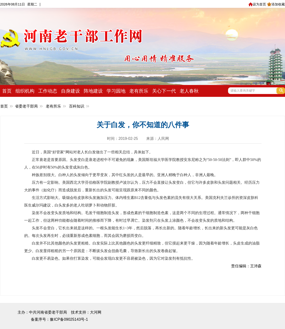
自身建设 (70, 91)
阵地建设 (93, 91)
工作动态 (47, 91)
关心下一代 (164, 91)
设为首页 (257, 4)
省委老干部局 (26, 106)
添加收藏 (276, 4)
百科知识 (76, 106)
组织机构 (24, 91)
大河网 (95, 312)
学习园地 (116, 91)
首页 (7, 91)
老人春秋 (189, 91)
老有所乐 (138, 91)
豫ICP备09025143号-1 (69, 319)
